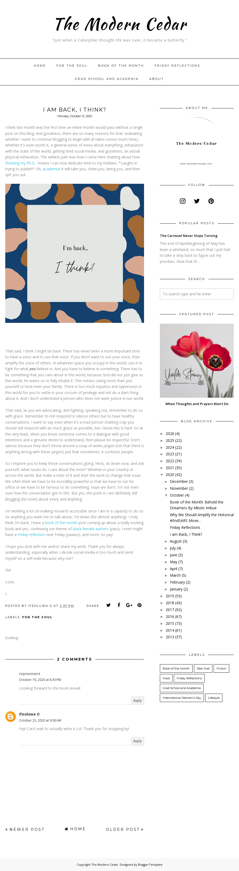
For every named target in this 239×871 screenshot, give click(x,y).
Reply (137, 700)
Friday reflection (31, 534)
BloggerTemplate (150, 865)
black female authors (91, 528)
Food (166, 678)
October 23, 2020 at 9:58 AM (40, 720)
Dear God (203, 668)
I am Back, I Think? (186, 534)
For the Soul (37, 617)
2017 (170, 609)
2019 (170, 595)
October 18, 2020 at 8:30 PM (40, 679)
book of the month (61, 522)
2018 (170, 602)
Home (40, 65)
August (176, 541)
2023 (170, 453)
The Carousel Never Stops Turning (189, 235)
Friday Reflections (177, 65)
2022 (170, 460)
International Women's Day (182, 698)
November (179, 488)
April (173, 568)
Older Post (123, 829)
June (173, 554)
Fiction (221, 668)
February (177, 582)
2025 (170, 440)
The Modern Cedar (119, 22)
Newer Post (27, 829)
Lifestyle (213, 698)
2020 (170, 474)
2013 (170, 636)
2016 (170, 616)
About (156, 79)
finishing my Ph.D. (20, 163)
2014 (170, 630)
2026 (170, 433)
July (173, 548)
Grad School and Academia (107, 79)
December (179, 481)
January (176, 589)
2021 (170, 467)
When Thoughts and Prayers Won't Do (196, 403)
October (177, 495)
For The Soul (72, 65)
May (173, 561)
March (175, 575)
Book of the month (121, 65)
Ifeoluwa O (29, 714)
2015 (170, 623)
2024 (170, 447)
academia (51, 168)
